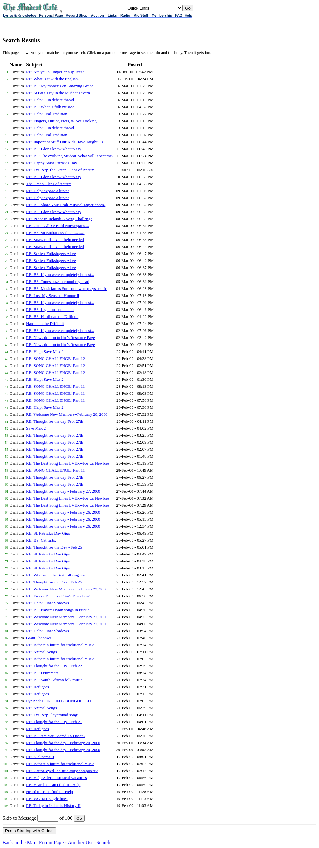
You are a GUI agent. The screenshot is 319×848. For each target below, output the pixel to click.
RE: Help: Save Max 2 (45, 351)
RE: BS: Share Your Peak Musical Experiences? (65, 204)
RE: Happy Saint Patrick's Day (51, 162)
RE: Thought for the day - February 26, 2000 (63, 512)
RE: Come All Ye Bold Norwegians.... (57, 225)
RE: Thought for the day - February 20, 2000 (63, 742)
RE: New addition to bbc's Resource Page (60, 337)
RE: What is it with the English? (52, 79)
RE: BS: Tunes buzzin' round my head (57, 281)
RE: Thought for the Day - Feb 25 (54, 547)
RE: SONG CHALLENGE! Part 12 (55, 358)
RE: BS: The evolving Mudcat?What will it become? (69, 155)
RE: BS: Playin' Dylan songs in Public (58, 610)
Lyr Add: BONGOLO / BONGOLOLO (58, 700)
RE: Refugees (37, 686)
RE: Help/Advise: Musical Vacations (56, 777)
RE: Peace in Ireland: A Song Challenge (59, 218)
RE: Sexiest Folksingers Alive (51, 253)
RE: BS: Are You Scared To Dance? (55, 735)
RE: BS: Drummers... (44, 672)
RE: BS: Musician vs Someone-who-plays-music (66, 288)
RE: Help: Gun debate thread (50, 100)
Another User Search (89, 842)
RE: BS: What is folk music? (50, 106)
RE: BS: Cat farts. (41, 540)
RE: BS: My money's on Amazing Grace (59, 86)
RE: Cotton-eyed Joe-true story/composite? (62, 770)
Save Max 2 (36, 428)
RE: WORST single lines (47, 798)
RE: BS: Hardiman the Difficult (52, 316)
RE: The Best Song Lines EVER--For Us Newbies (67, 463)
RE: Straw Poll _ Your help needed (55, 239)
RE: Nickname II (40, 756)
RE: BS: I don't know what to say (53, 148)
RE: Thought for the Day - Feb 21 (54, 721)
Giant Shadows (38, 638)
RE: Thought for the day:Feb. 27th (54, 421)
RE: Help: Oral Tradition (46, 113)
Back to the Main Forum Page (33, 842)
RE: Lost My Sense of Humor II (52, 295)
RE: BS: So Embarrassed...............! (55, 232)
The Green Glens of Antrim (48, 183)
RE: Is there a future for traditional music (60, 645)
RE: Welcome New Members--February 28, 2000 (66, 414)
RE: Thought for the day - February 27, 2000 (63, 491)
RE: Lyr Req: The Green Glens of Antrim (60, 169)
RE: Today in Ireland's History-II (53, 805)
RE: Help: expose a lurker (47, 190)
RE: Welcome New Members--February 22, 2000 (66, 589)
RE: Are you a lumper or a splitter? (55, 72)
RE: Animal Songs (41, 651)
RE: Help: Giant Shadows (47, 603)
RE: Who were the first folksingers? (55, 575)
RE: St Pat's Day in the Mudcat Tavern (58, 93)
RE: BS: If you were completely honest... (60, 274)
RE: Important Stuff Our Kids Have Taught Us (64, 141)
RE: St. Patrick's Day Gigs (48, 533)
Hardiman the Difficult (45, 323)
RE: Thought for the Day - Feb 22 (54, 665)
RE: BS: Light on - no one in (50, 309)
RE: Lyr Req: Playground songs (52, 714)
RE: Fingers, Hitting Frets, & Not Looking (61, 120)
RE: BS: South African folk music (54, 679)
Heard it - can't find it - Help (49, 791)
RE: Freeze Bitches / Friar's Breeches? (58, 596)
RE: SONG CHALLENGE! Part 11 (55, 386)
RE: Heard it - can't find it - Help (53, 784)
